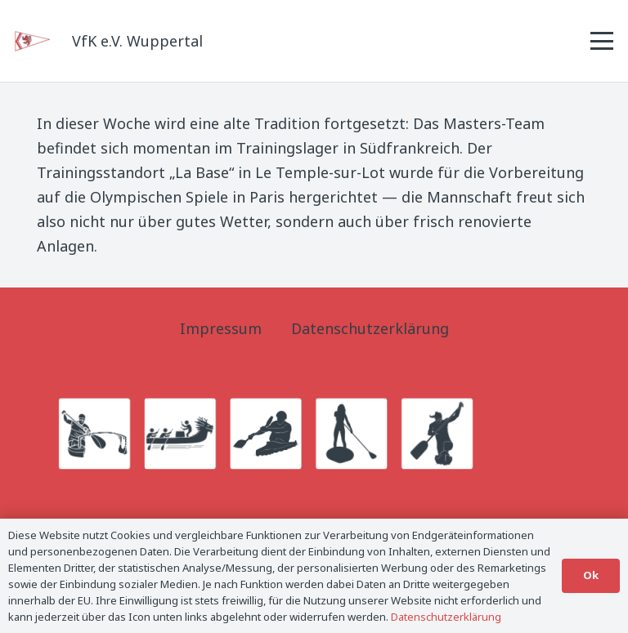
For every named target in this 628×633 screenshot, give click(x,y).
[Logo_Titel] (33, 41)
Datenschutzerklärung (370, 328)
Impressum (221, 328)
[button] (602, 40)
